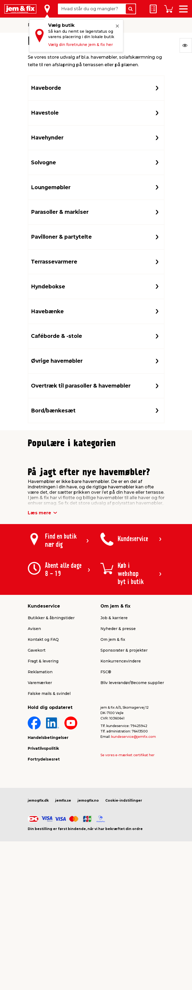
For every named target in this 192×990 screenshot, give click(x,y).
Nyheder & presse (118, 747)
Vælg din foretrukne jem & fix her (80, 44)
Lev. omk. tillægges (49, 529)
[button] (91, 566)
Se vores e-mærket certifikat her (127, 874)
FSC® (105, 791)
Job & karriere (114, 737)
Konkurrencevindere (120, 780)
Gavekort (37, 769)
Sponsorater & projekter (124, 769)
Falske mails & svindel (49, 812)
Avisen (34, 747)
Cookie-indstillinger (123, 919)
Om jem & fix (112, 758)
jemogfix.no (88, 919)
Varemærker (40, 801)
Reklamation (40, 791)
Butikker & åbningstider (51, 737)
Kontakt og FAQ (43, 758)
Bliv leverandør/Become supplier (132, 801)
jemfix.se (63, 919)
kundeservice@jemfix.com (133, 856)
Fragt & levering (43, 780)
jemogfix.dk (38, 919)
